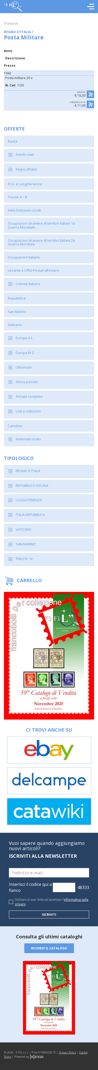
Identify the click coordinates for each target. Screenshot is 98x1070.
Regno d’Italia (26, 169)
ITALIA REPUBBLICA (30, 514)
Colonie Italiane (28, 283)
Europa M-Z (25, 352)
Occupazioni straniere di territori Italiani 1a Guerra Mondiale (41, 225)
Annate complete (29, 396)
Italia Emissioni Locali (24, 210)
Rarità (12, 141)
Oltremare (24, 367)
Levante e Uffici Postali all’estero (33, 270)
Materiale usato (28, 439)
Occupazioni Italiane (24, 257)
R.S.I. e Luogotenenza (25, 184)
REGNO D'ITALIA (28, 470)
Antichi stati (25, 154)
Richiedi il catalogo (49, 948)
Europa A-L (24, 337)
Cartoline (15, 425)
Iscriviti (49, 914)
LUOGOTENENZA (29, 500)
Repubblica (17, 298)
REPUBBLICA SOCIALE (32, 485)
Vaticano (15, 324)
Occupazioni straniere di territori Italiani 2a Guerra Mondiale (41, 242)
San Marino (17, 311)
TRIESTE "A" (25, 558)
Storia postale (27, 381)
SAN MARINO (26, 544)
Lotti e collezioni (28, 411)
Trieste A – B (17, 197)
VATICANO (24, 529)
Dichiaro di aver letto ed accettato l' (51, 901)
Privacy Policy (67, 1052)
